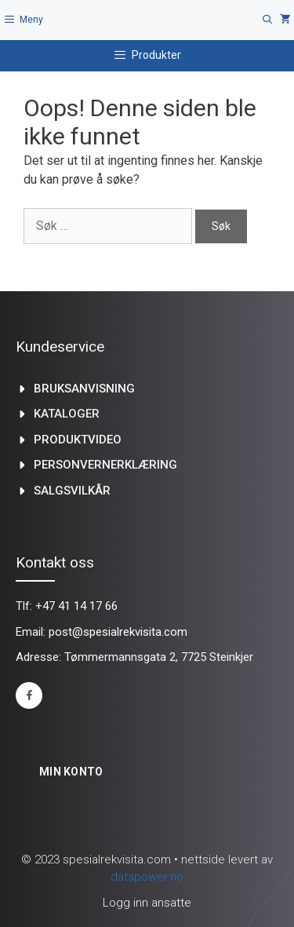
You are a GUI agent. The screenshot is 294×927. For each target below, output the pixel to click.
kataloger (67, 414)
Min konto (71, 771)
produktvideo (78, 439)
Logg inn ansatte (147, 903)
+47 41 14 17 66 (76, 606)
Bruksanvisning (84, 388)
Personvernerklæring (105, 465)
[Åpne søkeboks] (268, 20)
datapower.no (147, 877)
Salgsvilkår (72, 491)
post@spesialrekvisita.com (118, 632)
